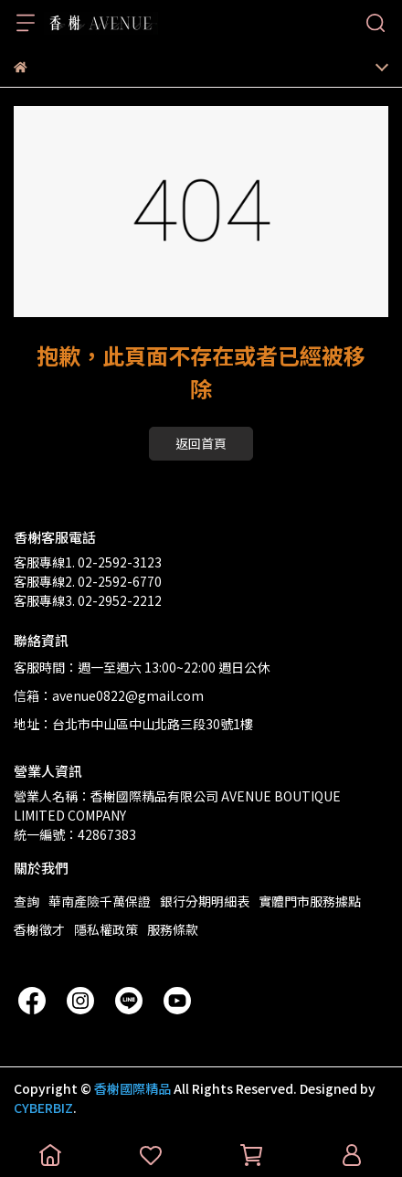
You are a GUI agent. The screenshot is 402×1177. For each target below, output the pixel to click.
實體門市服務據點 (310, 901)
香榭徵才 (39, 929)
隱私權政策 (106, 929)
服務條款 (172, 929)
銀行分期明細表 (204, 901)
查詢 (26, 901)
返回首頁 (201, 443)
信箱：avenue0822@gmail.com (109, 695)
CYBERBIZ (43, 1107)
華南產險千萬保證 (99, 901)
